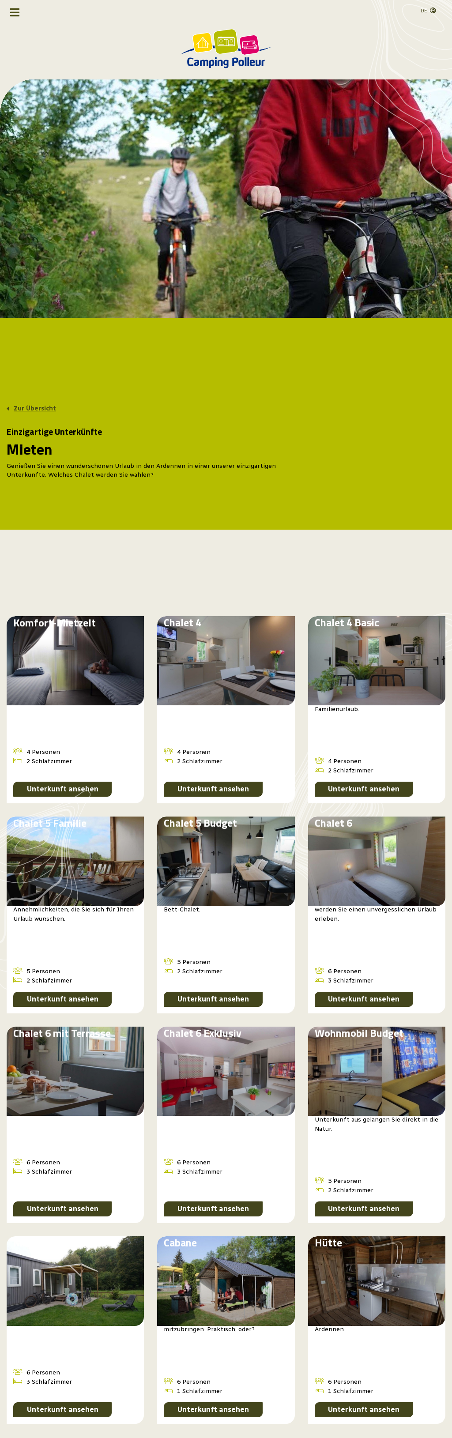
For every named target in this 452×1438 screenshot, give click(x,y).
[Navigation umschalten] (14, 12)
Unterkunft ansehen (62, 789)
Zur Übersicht (35, 408)
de (424, 11)
